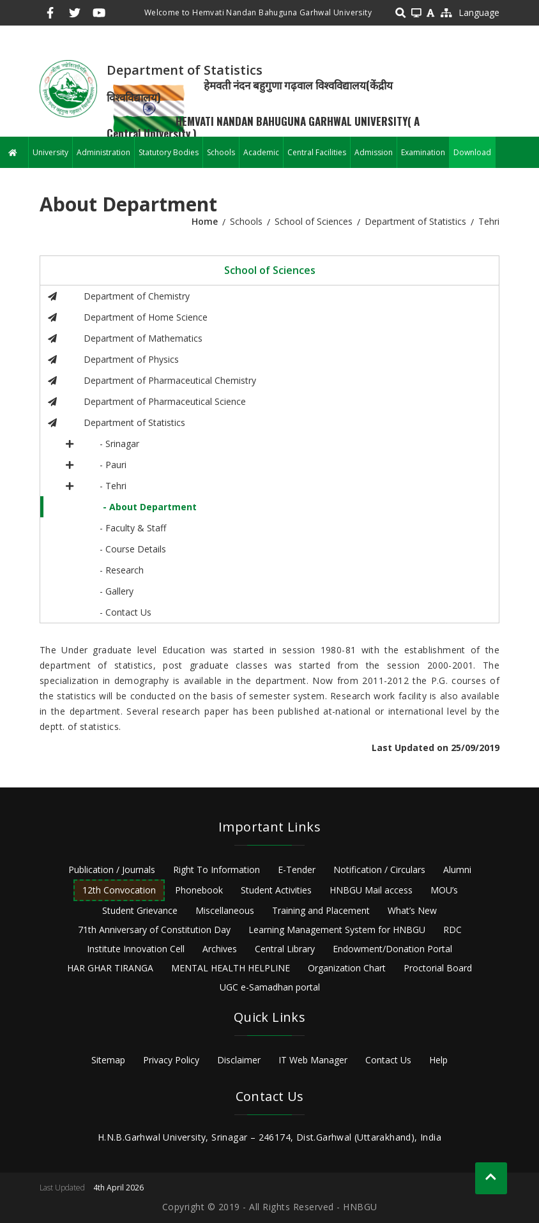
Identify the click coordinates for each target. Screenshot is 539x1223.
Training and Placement (321, 910)
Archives (219, 949)
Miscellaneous (224, 910)
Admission (373, 152)
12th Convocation (119, 890)
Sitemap (108, 1060)
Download (472, 152)
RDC (452, 929)
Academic (261, 152)
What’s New (412, 910)
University (50, 152)
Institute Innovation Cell (136, 949)
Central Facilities (316, 152)
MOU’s (444, 890)
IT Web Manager (312, 1060)
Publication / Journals (111, 869)
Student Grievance (140, 910)
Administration (103, 152)
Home (205, 221)
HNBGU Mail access (371, 890)
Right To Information (216, 869)
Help (438, 1060)
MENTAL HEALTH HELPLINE (230, 968)
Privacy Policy (171, 1060)
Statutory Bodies (169, 152)
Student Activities (276, 890)
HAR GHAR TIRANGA (110, 968)
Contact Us (388, 1060)
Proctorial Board (438, 968)
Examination (423, 152)
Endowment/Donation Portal (392, 949)
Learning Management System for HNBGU (336, 929)
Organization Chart (347, 968)
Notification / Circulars (379, 869)
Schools (221, 152)
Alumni (457, 869)
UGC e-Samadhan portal (270, 987)
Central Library (285, 949)
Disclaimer (239, 1060)
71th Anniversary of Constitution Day (154, 929)
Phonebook (199, 890)
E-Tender (296, 869)
